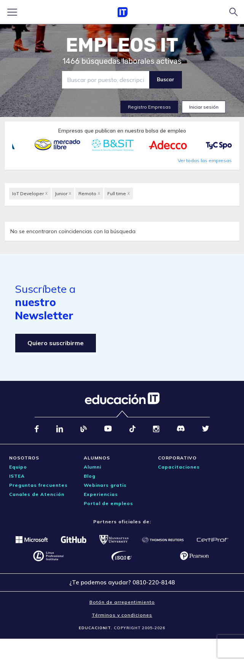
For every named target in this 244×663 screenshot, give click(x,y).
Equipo (18, 467)
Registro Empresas (149, 107)
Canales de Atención (36, 494)
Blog (90, 476)
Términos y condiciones (122, 615)
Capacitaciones (179, 467)
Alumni (92, 467)
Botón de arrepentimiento (122, 602)
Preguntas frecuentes (38, 485)
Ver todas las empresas (205, 160)
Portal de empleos (108, 503)
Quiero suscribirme (55, 343)
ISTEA (17, 476)
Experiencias (101, 494)
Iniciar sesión (203, 107)
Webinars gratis (105, 485)
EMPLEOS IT (122, 45)
